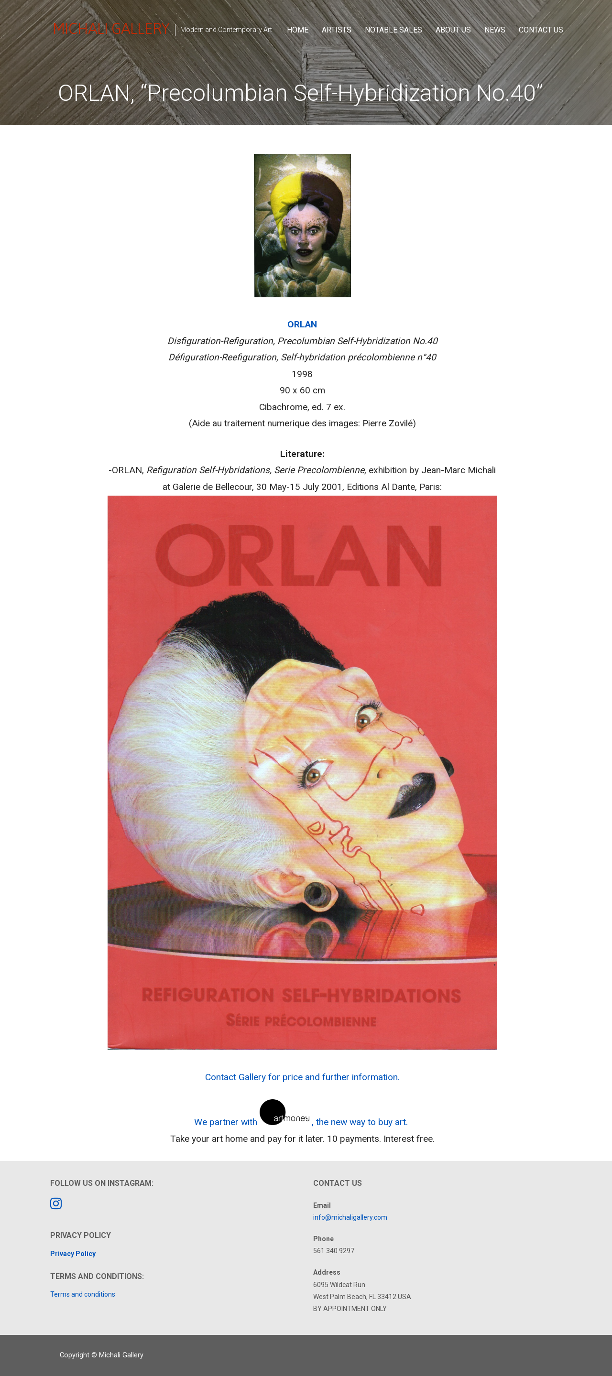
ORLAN (302, 324)
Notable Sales (393, 29)
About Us (453, 29)
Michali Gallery (111, 28)
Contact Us (541, 29)
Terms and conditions (82, 1294)
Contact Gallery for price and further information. (302, 1077)
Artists (336, 29)
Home (297, 29)
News (494, 29)
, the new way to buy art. (361, 1121)
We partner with (225, 1121)
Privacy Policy (73, 1253)
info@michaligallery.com (350, 1217)
